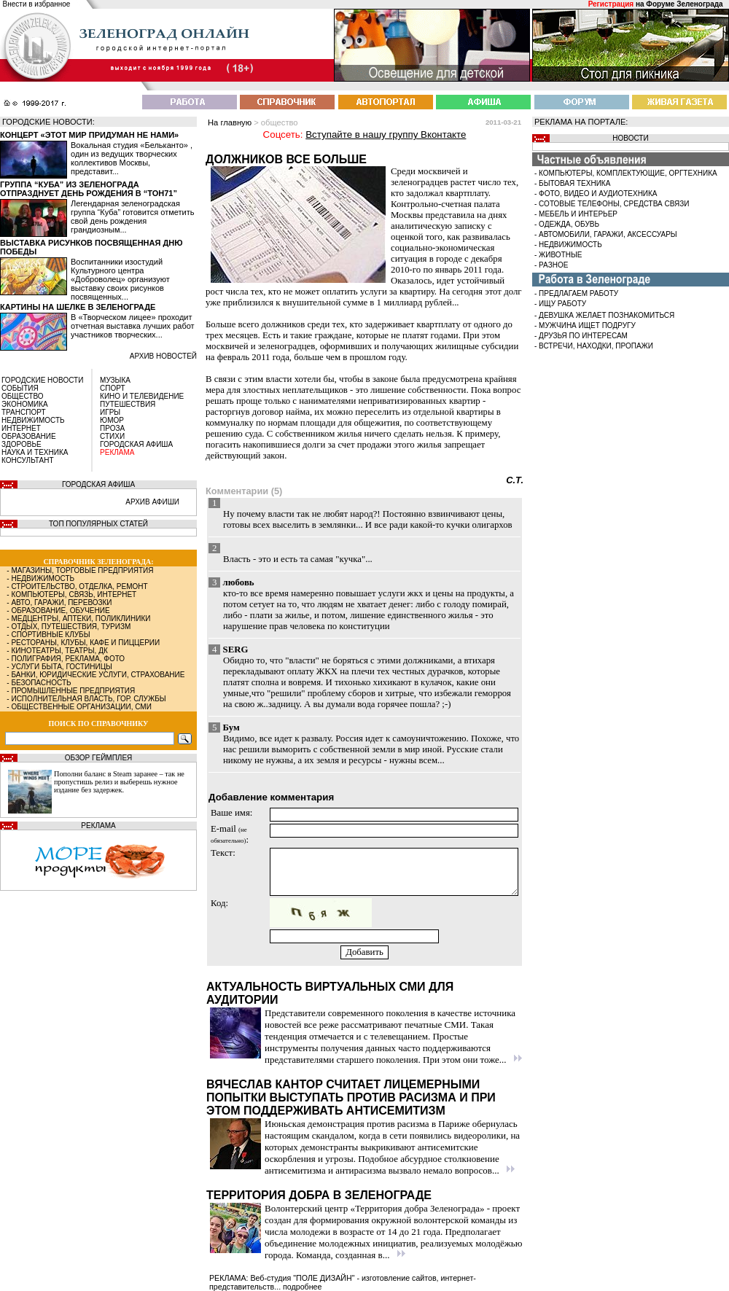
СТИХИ (112, 436)
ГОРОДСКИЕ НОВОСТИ (42, 380)
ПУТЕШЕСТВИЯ (127, 404)
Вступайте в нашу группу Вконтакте (385, 134)
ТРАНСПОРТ (23, 412)
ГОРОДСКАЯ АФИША (136, 444)
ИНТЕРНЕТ (21, 428)
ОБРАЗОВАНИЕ (28, 436)
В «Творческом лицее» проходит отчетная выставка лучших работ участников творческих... (133, 326)
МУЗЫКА (115, 380)
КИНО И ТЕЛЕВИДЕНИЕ (142, 396)
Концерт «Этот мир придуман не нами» (89, 134)
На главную (230, 122)
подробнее (302, 1286)
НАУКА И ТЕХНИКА (34, 452)
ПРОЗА (112, 428)
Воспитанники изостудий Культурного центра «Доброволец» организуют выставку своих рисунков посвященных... (120, 279)
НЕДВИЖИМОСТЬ (33, 420)
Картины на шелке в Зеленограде (77, 307)
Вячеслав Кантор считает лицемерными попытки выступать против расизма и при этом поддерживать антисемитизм (351, 1097)
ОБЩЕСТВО (22, 396)
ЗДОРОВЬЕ (21, 444)
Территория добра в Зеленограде (319, 1195)
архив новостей (163, 356)
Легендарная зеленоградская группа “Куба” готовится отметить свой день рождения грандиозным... (132, 216)
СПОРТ (112, 388)
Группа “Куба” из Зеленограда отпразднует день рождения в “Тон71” (88, 189)
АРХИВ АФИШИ (152, 502)
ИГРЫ (110, 412)
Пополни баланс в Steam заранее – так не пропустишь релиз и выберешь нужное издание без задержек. (119, 782)
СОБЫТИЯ (20, 388)
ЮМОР (112, 420)
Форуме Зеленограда (684, 4)
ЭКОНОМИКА (24, 404)
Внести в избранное (37, 4)
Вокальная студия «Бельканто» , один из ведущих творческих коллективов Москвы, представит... (131, 158)
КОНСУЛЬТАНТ (27, 460)
